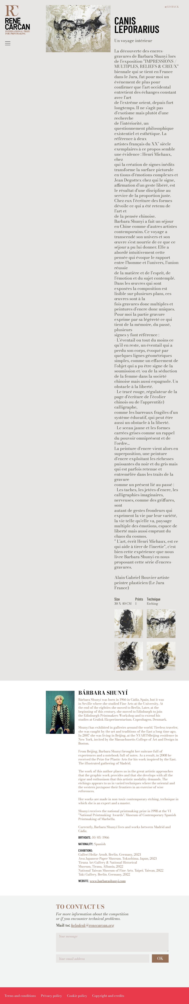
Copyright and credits (108, 995)
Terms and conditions (20, 995)
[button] (8, 43)
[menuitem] (20, 995)
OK (160, 958)
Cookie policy (77, 995)
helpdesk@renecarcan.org (92, 925)
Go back (171, 6)
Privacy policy (51, 995)
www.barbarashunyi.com (108, 880)
